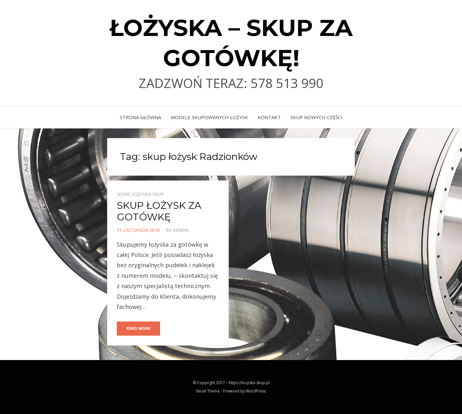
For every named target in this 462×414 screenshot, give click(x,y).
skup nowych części (316, 117)
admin (180, 230)
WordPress (256, 391)
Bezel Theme (208, 391)
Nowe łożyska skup (140, 194)
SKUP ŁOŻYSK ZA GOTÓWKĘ (159, 211)
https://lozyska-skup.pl (249, 382)
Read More (138, 328)
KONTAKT (269, 117)
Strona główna (140, 117)
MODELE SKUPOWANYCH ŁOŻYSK (209, 117)
